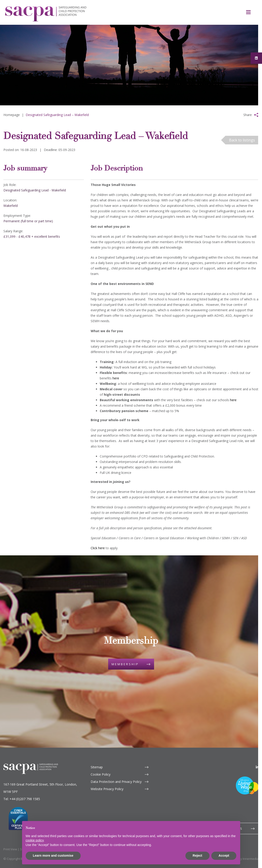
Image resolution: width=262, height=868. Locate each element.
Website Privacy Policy (107, 789)
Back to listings (242, 140)
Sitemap (97, 767)
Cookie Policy (100, 774)
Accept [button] (224, 855)
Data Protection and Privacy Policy (116, 781)
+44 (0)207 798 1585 (25, 799)
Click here (98, 548)
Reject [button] (197, 855)
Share (247, 115)
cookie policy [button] (35, 840)
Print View (10, 849)
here (115, 378)
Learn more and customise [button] (53, 855)
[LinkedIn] (257, 767)
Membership (125, 664)
